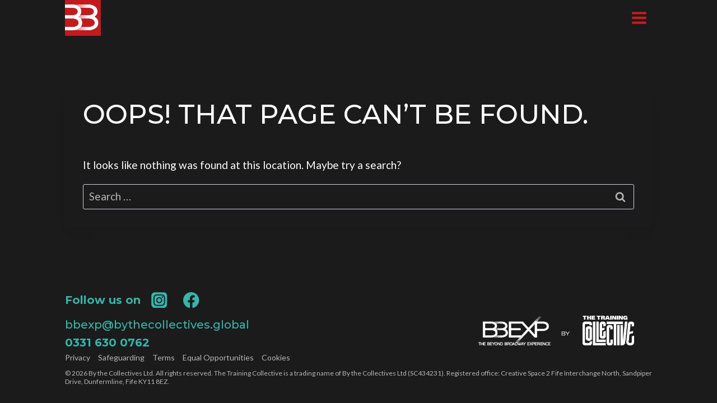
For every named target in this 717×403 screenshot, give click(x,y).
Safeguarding (121, 357)
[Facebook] (191, 300)
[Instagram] (159, 300)
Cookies (276, 357)
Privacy (77, 357)
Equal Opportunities (218, 357)
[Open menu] (639, 17)
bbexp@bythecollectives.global (157, 324)
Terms (163, 357)
